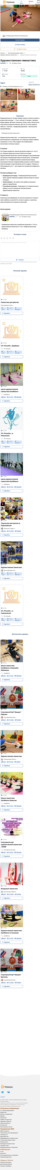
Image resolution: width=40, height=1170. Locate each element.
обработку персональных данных (28, 261)
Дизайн (2, 1116)
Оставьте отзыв (15, 63)
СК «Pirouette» (6, 349)
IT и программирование (7, 1110)
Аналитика (3, 1118)
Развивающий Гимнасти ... (9, 759)
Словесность (4, 1134)
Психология (3, 1125)
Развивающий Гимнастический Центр (23, 215)
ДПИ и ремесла (4, 1131)
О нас (1, 1151)
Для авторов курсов (6, 1164)
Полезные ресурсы (5, 1162)
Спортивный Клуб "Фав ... (8, 717)
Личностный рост (5, 1123)
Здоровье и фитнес (5, 1121)
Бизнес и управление (6, 1114)
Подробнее (6, 313)
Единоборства (4, 1136)
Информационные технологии (9, 1147)
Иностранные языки (6, 1127)
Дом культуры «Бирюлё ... (9, 892)
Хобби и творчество (6, 1119)
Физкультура (4, 1142)
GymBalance (5, 394)
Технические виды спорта (7, 1140)
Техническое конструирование (9, 1133)
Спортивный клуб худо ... (8, 850)
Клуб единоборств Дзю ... (7, 305)
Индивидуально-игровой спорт (9, 1138)
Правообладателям (6, 1157)
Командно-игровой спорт (7, 1143)
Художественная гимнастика (11, 133)
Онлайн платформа (5, 1166)
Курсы (21, 2)
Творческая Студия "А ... (8, 528)
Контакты (3, 1153)
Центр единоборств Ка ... (8, 570)
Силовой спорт (4, 1145)
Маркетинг (3, 1112)
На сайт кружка (20, 40)
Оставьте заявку (20, 44)
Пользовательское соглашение (9, 1155)
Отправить (20, 259)
